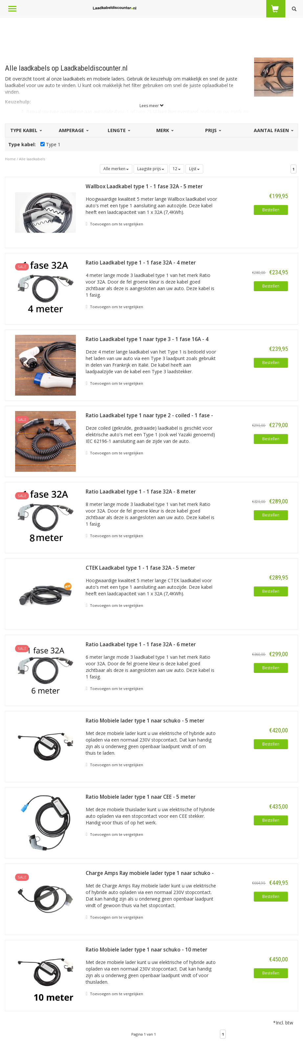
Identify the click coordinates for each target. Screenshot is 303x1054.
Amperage (73, 130)
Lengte (118, 130)
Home (10, 158)
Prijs (212, 130)
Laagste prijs (150, 169)
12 (177, 169)
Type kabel (25, 130)
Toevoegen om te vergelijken (114, 224)
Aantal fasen (273, 130)
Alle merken (116, 169)
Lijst (194, 169)
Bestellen (270, 210)
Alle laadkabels (32, 158)
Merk (164, 130)
